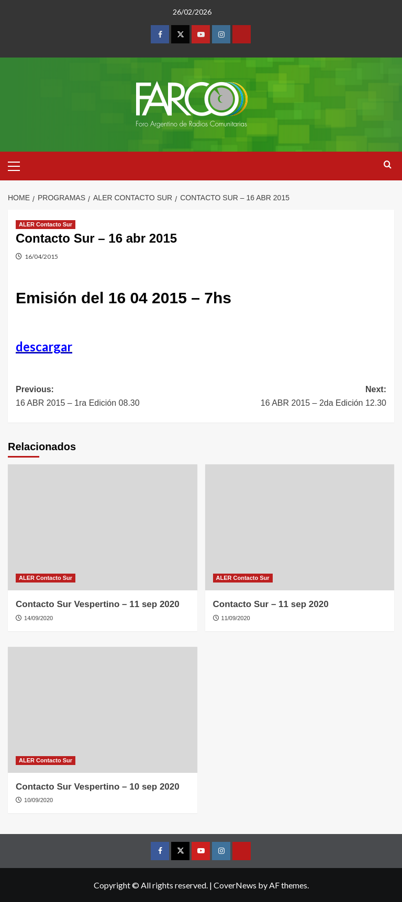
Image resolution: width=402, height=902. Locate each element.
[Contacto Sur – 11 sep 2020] (300, 527)
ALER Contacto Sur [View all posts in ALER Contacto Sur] (45, 224)
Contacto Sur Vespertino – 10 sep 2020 (98, 787)
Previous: (108, 397)
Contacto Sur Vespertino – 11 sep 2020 (98, 604)
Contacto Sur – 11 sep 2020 (271, 604)
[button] (18, 165)
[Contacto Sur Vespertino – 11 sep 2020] (102, 527)
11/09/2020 (235, 618)
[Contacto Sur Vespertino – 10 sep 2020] (102, 710)
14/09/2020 (38, 618)
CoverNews (235, 885)
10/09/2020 (38, 800)
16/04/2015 (41, 256)
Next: (293, 397)
